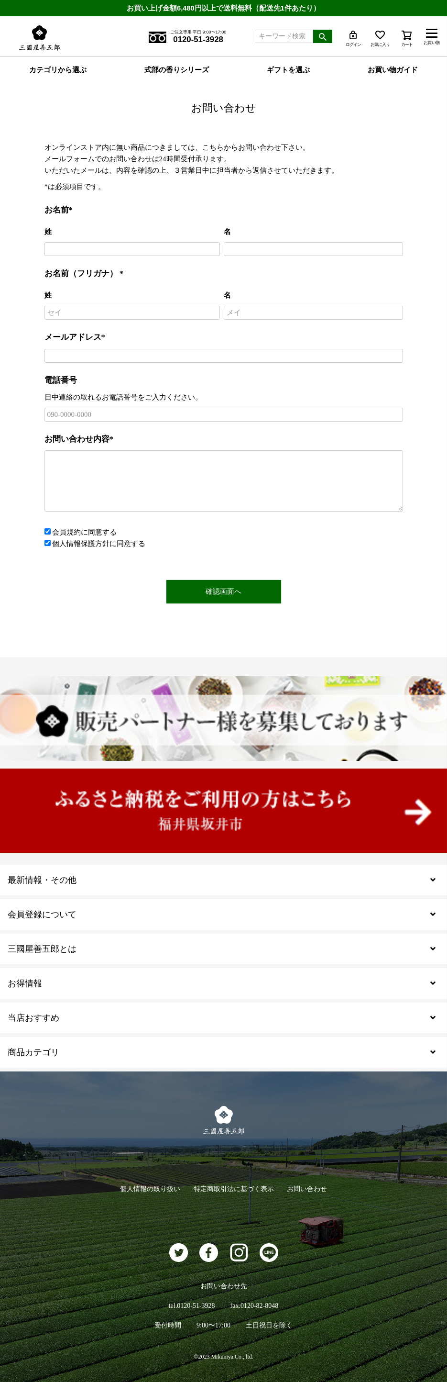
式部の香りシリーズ (176, 70)
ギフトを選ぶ (288, 70)
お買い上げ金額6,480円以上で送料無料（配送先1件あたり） (224, 8)
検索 (322, 36)
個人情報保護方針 (80, 544)
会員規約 (66, 532)
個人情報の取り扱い (148, 1189)
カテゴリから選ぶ (58, 70)
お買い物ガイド (393, 70)
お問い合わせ (309, 1189)
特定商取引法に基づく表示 (234, 1189)
